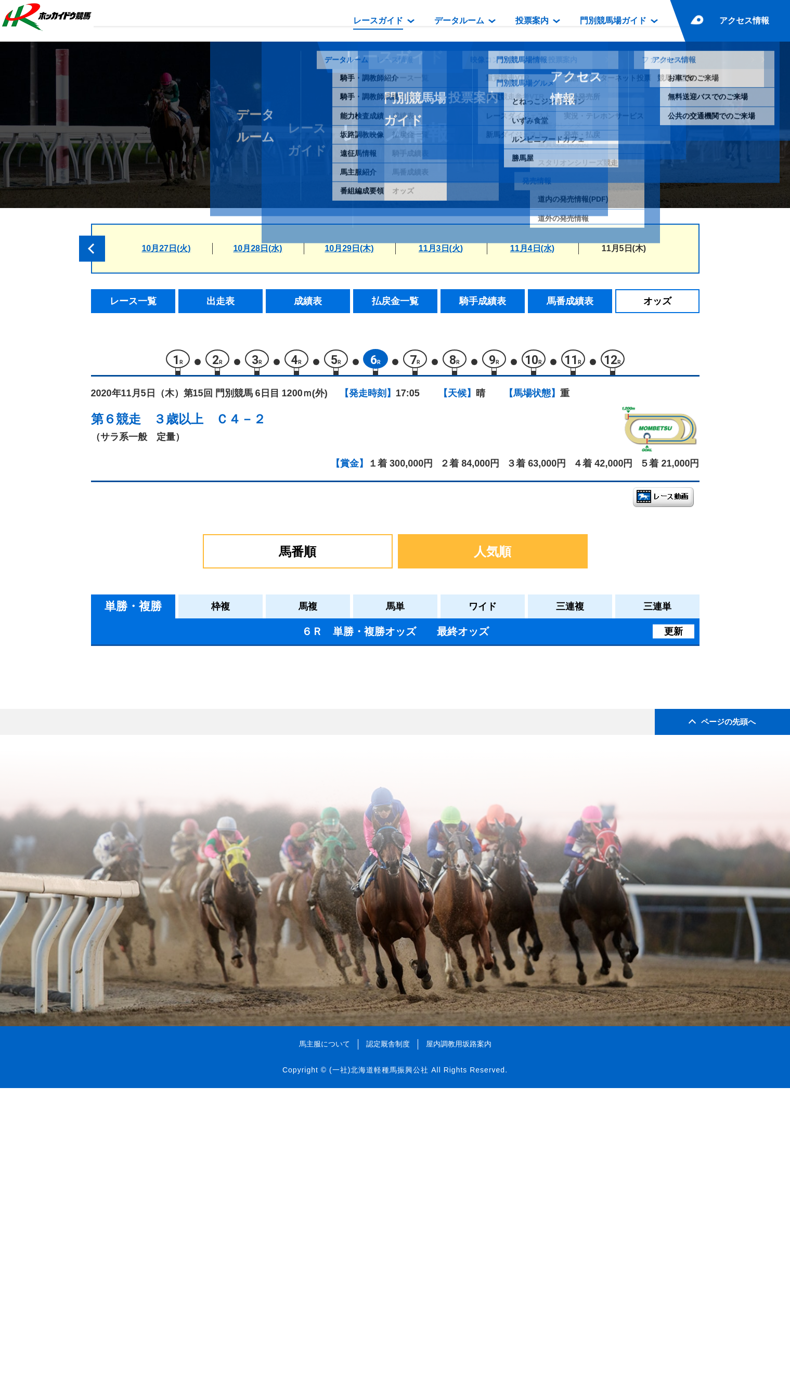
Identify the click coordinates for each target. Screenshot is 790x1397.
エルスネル (183, 759)
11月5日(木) (624, 248)
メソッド (178, 692)
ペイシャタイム (192, 847)
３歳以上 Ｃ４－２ (209, 424)
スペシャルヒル (192, 914)
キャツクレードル (196, 781)
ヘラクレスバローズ (200, 869)
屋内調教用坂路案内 (458, 1352)
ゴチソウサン (187, 936)
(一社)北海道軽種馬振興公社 (379, 1378)
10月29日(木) (349, 248)
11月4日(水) (532, 248)
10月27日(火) (165, 248)
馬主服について (324, 1352)
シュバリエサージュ (200, 737)
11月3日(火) (441, 248)
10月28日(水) (257, 248)
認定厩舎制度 (388, 1352)
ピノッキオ (183, 892)
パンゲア (178, 825)
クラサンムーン (192, 715)
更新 (673, 636)
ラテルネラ (183, 803)
